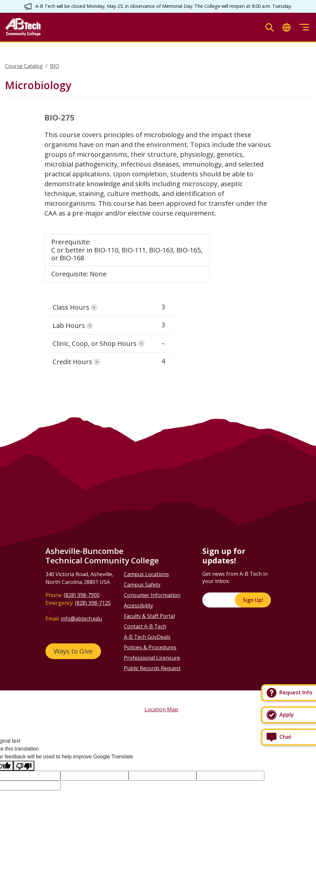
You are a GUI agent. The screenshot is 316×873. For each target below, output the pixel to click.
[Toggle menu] (304, 27)
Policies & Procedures (150, 647)
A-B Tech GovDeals (147, 636)
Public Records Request (152, 668)
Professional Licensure (152, 657)
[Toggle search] (269, 27)
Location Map (161, 709)
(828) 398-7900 (82, 595)
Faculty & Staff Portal (149, 616)
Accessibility (138, 605)
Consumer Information (152, 595)
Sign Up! (253, 600)
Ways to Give (73, 651)
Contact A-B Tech (145, 626)
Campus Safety (142, 584)
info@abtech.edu (81, 618)
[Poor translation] (23, 766)
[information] (94, 307)
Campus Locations (146, 574)
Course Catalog (24, 66)
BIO (54, 66)
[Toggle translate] (286, 27)
